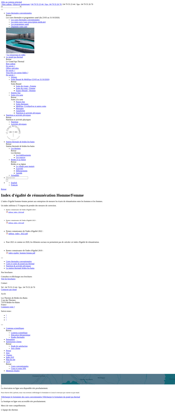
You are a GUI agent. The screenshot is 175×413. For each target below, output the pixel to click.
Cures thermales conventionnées (19, 13)
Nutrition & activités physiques (18, 266)
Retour (3, 189)
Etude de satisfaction (19, 346)
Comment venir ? (8, 307)
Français (14, 185)
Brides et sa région (18, 160)
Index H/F (10, 357)
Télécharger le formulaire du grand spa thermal (61, 397)
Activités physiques (19, 124)
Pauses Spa (20, 102)
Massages (20, 108)
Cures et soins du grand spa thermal (20, 264)
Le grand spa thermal (14, 57)
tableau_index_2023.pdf (16, 223)
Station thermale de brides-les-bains (20, 142)
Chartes (9, 355)
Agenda (19, 173)
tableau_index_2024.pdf (16, 212)
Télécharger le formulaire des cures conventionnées (21, 397)
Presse (8, 351)
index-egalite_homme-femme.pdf (21, 253)
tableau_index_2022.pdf (18, 234)
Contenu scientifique (19, 333)
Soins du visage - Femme (26, 86)
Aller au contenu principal (11, 2)
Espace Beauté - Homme (26, 91)
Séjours (14, 77)
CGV (8, 362)
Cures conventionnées (19, 366)
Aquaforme (20, 111)
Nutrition (14, 122)
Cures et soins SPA (18, 368)
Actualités (15, 175)
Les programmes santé (20, 24)
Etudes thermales (18, 337)
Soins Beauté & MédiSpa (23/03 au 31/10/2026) (30, 79)
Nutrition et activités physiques (28, 113)
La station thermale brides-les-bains (20, 268)
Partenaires (10, 339)
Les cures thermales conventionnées (25, 20)
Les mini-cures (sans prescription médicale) (28, 22)
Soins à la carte (17, 95)
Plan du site (10, 359)
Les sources (20, 157)
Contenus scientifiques (15, 328)
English (14, 183)
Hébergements (21, 171)
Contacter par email (9, 289)
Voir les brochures (8, 279)
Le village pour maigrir (25, 166)
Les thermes (16, 148)
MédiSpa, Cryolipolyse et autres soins (31, 106)
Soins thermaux (22, 104)
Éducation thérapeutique (20, 335)
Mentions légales (13, 371)
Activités (19, 169)
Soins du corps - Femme (25, 88)
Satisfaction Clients (14, 342)
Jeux (8, 353)
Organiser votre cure (19, 26)
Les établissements (23, 155)
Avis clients (15, 348)
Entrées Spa (15, 93)
